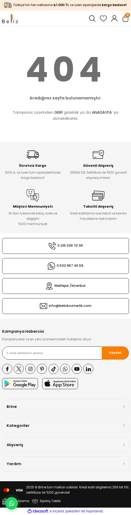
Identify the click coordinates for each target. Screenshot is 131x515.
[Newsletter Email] (65, 353)
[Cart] (125, 18)
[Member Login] (114, 18)
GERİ (58, 112)
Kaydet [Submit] (115, 353)
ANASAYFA (102, 112)
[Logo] (10, 18)
